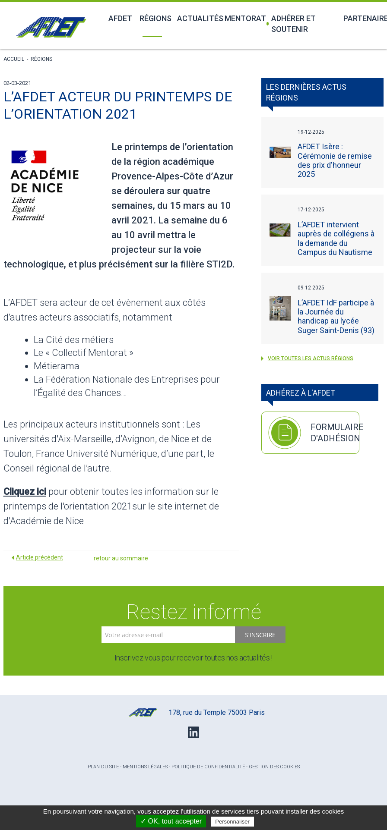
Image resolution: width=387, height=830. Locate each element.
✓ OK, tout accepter (171, 821)
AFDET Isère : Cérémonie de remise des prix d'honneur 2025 (335, 160)
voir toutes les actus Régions (307, 358)
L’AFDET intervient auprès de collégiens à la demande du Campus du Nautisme (336, 238)
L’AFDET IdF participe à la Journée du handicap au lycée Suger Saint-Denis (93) (336, 316)
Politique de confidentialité (208, 767)
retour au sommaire (121, 558)
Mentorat (242, 18)
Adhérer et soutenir (291, 24)
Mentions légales (145, 767)
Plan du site (103, 767)
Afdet (119, 18)
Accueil (13, 59)
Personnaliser (232, 821)
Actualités (196, 18)
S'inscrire (260, 635)
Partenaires (363, 18)
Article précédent (39, 557)
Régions (153, 18)
